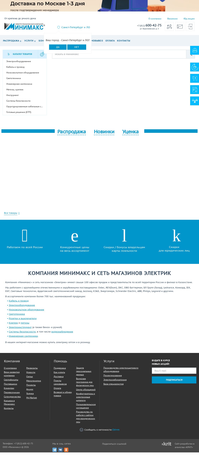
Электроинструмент (20, 327)
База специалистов (113, 384)
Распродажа (11, 40)
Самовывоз (95, 40)
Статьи (29, 376)
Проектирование (112, 375)
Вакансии (172, 18)
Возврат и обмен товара (63, 394)
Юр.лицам (189, 18)
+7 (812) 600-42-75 (23, 443)
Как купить (59, 372)
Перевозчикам (12, 392)
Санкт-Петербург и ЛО (75, 27)
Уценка (30, 393)
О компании (154, 18)
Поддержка (60, 368)
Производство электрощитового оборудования (120, 370)
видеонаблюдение (62, 331)
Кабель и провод (19, 300)
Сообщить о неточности (99, 430)
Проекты (31, 385)
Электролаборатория (115, 379)
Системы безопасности (22, 331)
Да (58, 47)
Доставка (59, 376)
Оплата (110, 40)
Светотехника (17, 314)
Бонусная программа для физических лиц (85, 382)
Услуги (28, 40)
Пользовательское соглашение (86, 406)
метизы (25, 322)
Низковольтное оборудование (26, 309)
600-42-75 (149, 25)
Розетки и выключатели (23, 318)
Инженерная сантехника (23, 336)
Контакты (123, 40)
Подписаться (174, 379)
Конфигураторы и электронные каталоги (85, 397)
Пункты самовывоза (60, 382)
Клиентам (9, 388)
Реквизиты (32, 368)
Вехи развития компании (12, 374)
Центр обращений (86, 389)
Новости (30, 372)
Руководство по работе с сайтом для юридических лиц (85, 416)
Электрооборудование (22, 305)
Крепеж (13, 322)
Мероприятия (33, 380)
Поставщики (10, 384)
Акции (29, 389)
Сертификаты (11, 379)
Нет (76, 47)
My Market (31, 397)
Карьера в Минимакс (9, 402)
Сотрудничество (12, 396)
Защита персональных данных (83, 371)
